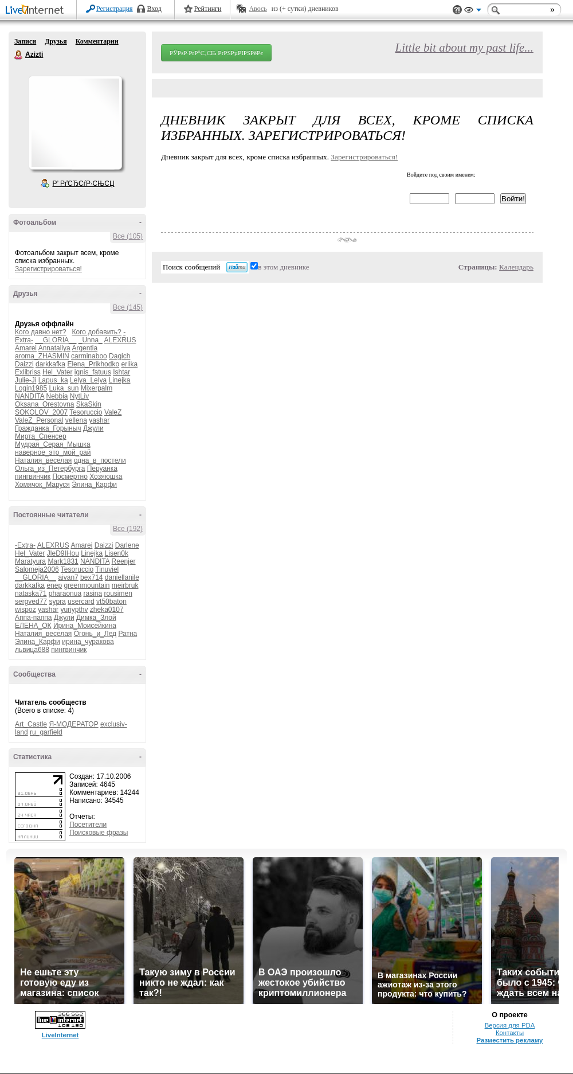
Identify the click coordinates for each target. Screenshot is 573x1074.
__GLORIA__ (55, 340)
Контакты (510, 1032)
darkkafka (50, 364)
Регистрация (114, 9)
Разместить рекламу (510, 1040)
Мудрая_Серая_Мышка (53, 444)
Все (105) (128, 236)
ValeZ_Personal (39, 420)
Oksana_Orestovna (44, 404)
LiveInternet (37, 11)
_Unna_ (91, 340)
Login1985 (31, 388)
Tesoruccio (85, 412)
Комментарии (97, 41)
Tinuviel (107, 569)
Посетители (88, 825)
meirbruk (125, 585)
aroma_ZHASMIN (42, 356)
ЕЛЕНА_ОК (33, 626)
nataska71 (30, 593)
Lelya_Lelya (88, 380)
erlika (129, 364)
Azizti (18, 55)
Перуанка (102, 468)
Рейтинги (208, 9)
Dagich (119, 356)
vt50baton (111, 601)
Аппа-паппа (33, 618)
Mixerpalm (96, 388)
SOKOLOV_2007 (41, 412)
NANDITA (29, 396)
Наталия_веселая (43, 460)
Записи (25, 41)
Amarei (26, 348)
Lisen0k (116, 553)
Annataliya (54, 348)
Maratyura (30, 561)
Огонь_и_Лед (95, 634)
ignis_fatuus (92, 372)
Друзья (55, 41)
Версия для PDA (510, 1025)
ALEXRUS (120, 340)
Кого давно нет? (40, 332)
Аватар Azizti (75, 123)
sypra (57, 601)
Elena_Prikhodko (93, 364)
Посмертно (69, 476)
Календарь (516, 267)
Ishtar (121, 372)
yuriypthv (74, 610)
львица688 (32, 650)
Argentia (84, 348)
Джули (93, 428)
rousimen (118, 593)
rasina (92, 593)
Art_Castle (31, 724)
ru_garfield (46, 732)
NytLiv (79, 396)
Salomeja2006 (37, 569)
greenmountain (86, 585)
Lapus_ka (53, 380)
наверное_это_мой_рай (53, 452)
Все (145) (128, 307)
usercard (81, 601)
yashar (99, 420)
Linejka (119, 380)
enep (54, 585)
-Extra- (25, 545)
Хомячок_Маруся (42, 485)
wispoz (25, 610)
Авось (257, 9)
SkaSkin (88, 404)
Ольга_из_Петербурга (50, 468)
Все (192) (128, 529)
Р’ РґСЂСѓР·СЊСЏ (84, 183)
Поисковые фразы (98, 833)
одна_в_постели (100, 460)
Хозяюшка (105, 476)
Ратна (127, 634)
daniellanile (122, 577)
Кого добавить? (96, 332)
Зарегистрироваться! (48, 269)
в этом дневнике (283, 267)
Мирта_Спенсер (40, 436)
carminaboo (89, 356)
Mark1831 (63, 561)
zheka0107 (107, 610)
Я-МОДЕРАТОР (73, 724)
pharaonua (65, 593)
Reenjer (124, 561)
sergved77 (31, 601)
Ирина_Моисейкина (84, 626)
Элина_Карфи (94, 485)
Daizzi (24, 364)
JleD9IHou (63, 553)
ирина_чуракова (88, 642)
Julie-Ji (25, 380)
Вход (154, 9)
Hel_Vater (57, 372)
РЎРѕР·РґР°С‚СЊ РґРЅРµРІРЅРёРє (216, 52)
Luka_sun (64, 388)
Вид (472, 11)
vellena (76, 420)
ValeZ (112, 412)
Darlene (127, 545)
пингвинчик (32, 476)
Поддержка (457, 10)
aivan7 (68, 577)
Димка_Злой (96, 618)
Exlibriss (28, 372)
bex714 (91, 577)
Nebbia (57, 396)
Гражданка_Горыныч (48, 428)
